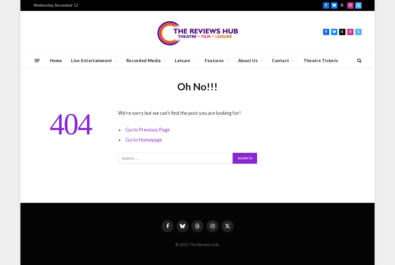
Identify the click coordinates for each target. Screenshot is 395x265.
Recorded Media (143, 60)
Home (56, 60)
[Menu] (37, 60)
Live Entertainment (91, 60)
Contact (280, 60)
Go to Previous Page (148, 130)
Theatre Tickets (320, 60)
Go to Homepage (144, 140)
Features (214, 60)
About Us (248, 60)
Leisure (182, 60)
